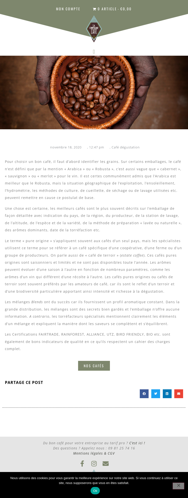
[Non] (178, 486)
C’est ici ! (137, 443)
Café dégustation (126, 147)
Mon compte (68, 8)
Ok (95, 491)
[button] (94, 52)
